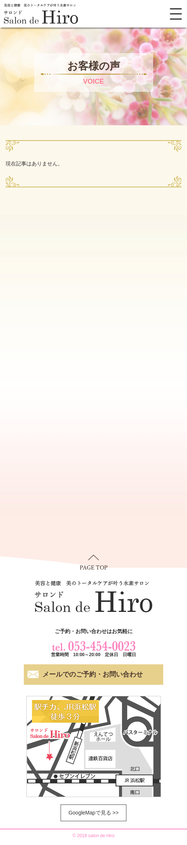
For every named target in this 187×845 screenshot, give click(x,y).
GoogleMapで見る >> (93, 813)
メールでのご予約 (92, 674)
